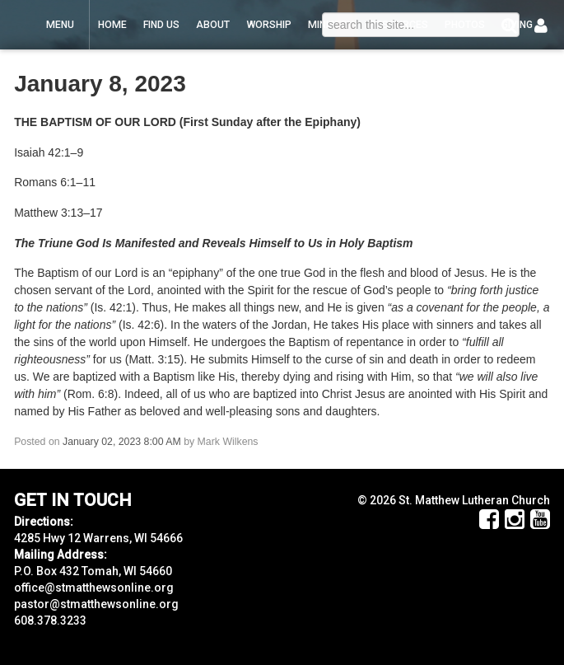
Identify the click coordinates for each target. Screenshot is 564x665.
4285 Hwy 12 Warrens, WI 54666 (98, 538)
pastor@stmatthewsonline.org (96, 604)
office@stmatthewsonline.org (94, 587)
